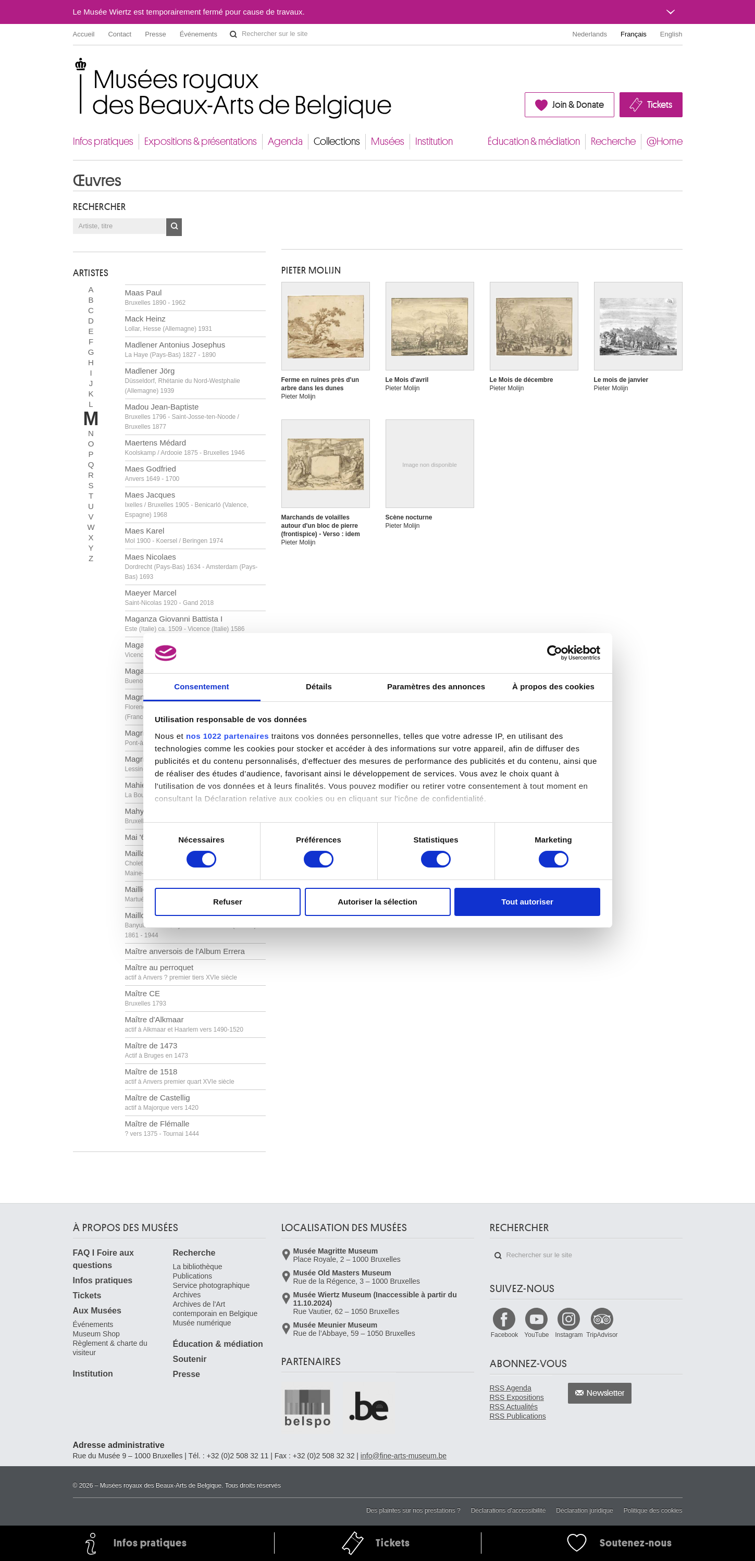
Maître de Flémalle (162, 1128)
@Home (665, 141)
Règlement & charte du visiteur (110, 1348)
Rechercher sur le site (233, 34)
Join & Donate (578, 104)
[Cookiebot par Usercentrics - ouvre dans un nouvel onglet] (554, 653)
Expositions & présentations (200, 141)
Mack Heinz (168, 323)
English (671, 34)
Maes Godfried (152, 473)
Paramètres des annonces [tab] (436, 686)
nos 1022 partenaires (227, 736)
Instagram (569, 1335)
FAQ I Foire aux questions (103, 1259)
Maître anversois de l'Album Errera (185, 951)
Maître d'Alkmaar (184, 1024)
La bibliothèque (197, 1266)
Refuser (227, 901)
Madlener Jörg (182, 380)
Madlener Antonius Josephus (175, 349)
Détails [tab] (319, 686)
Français (634, 34)
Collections (337, 141)
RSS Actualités (514, 1407)
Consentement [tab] (201, 686)
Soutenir (190, 1359)
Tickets (659, 104)
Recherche (613, 141)
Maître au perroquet (181, 972)
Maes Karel (174, 535)
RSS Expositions (517, 1397)
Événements (198, 34)
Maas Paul (155, 297)
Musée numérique (202, 1323)
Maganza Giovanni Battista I (185, 623)
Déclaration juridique (584, 1510)
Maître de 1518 (179, 1076)
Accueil (84, 34)
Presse (155, 34)
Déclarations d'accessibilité (508, 1510)
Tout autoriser (527, 901)
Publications (193, 1276)
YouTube (536, 1335)
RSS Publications (518, 1416)
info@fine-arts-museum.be (404, 1456)
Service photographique (211, 1285)
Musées (387, 141)
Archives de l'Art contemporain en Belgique (215, 1309)
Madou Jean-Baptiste (182, 416)
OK (174, 227)
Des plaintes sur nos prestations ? (413, 1510)
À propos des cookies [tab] (553, 686)
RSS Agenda (510, 1388)
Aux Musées (97, 1310)
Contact (119, 34)
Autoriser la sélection (377, 901)
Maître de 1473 (156, 1050)
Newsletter (606, 1393)
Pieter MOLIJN (311, 270)
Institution (434, 141)
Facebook (504, 1335)
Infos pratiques (103, 141)
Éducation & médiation (534, 141)
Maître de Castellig (162, 1102)
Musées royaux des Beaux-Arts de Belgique (74, 67)
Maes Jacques (187, 504)
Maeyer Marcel (169, 597)
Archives (187, 1295)
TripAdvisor (601, 1335)
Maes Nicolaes (191, 566)
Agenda (285, 141)
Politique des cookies (653, 1510)
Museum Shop (96, 1334)
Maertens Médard (185, 447)
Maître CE (145, 998)
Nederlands (590, 34)
